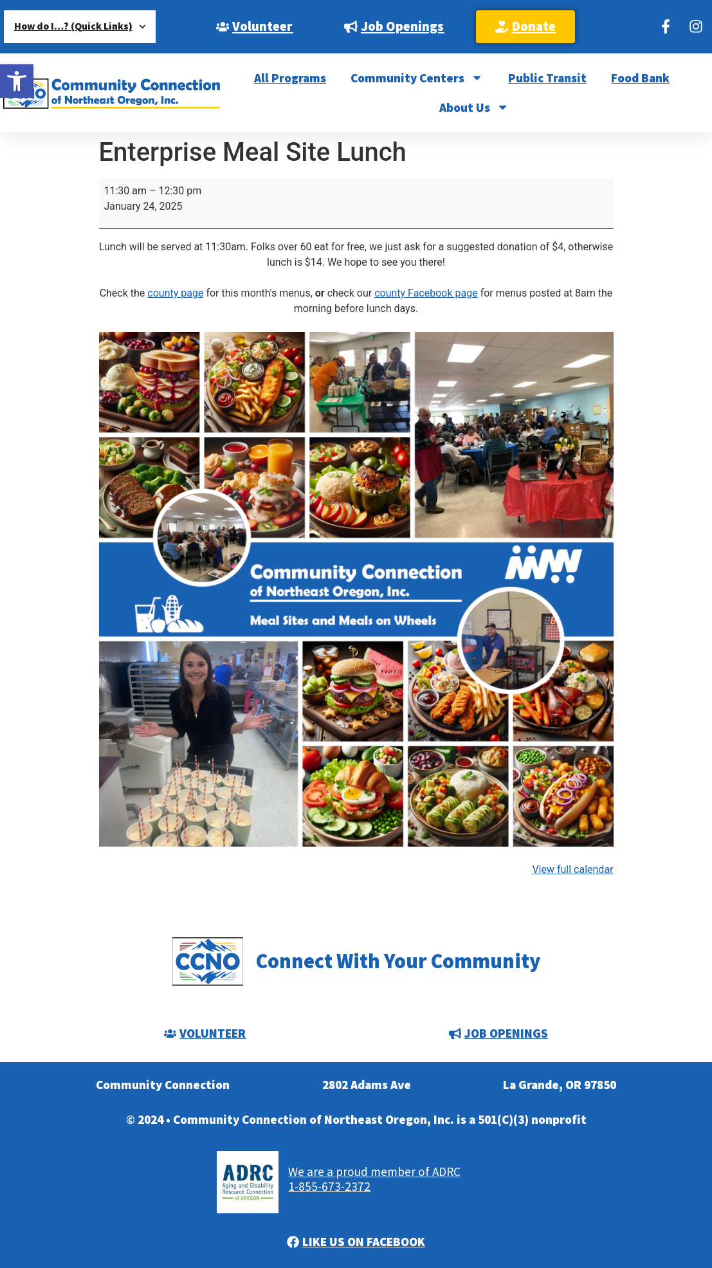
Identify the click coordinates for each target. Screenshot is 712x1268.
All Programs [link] (290, 78)
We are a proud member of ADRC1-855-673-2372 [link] (374, 1179)
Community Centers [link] (417, 77)
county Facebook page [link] (426, 293)
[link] (16, 81)
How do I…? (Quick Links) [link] (80, 27)
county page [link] (175, 293)
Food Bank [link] (640, 78)
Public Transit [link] (547, 78)
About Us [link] (474, 107)
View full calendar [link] (572, 869)
